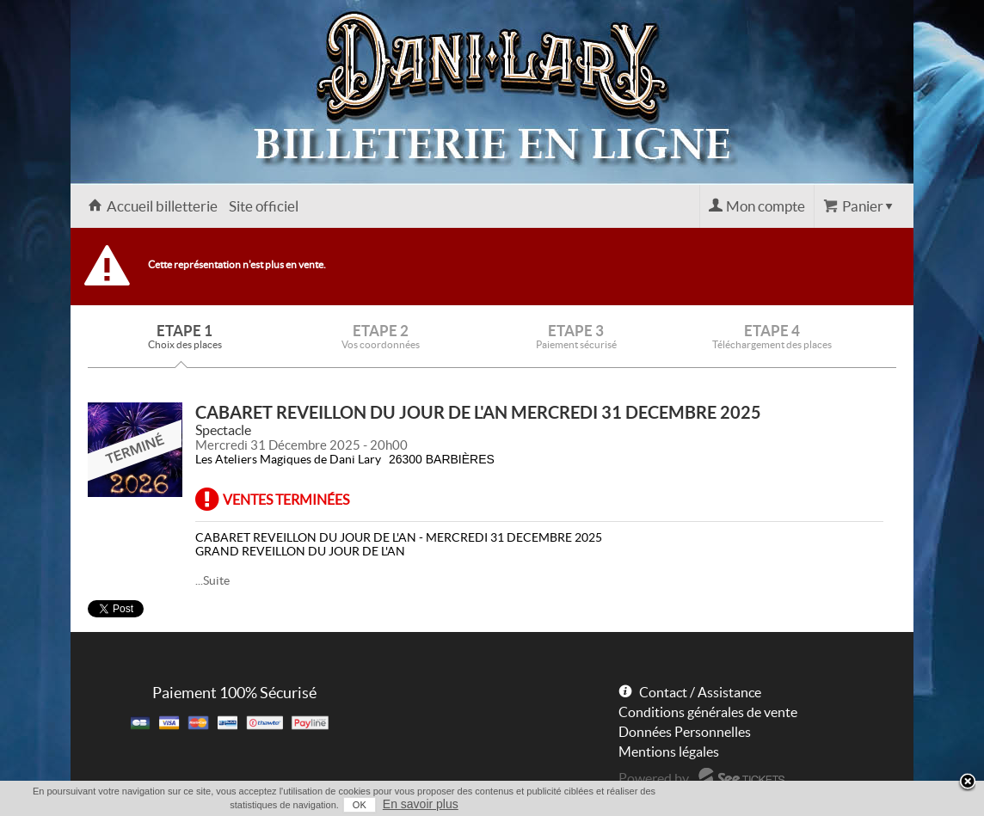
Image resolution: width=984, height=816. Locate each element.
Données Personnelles (684, 731)
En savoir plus (420, 804)
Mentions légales (668, 751)
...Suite (212, 580)
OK (359, 805)
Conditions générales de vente (707, 712)
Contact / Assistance (700, 692)
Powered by (653, 778)
